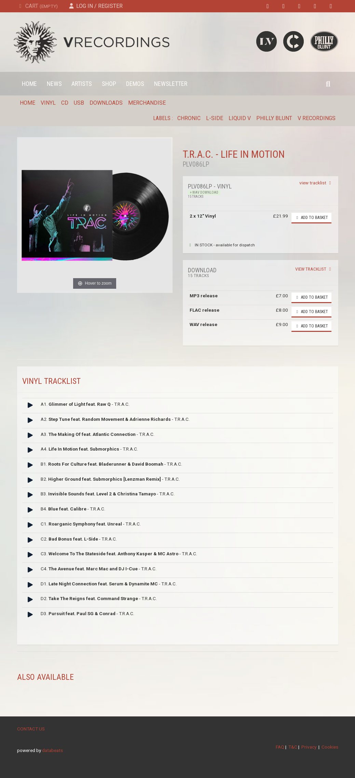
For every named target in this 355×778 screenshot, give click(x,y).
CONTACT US (31, 728)
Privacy (308, 747)
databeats (52, 750)
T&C (292, 747)
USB (79, 103)
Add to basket (311, 217)
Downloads (106, 103)
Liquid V (240, 118)
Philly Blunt (274, 118)
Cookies (330, 747)
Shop (109, 83)
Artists (81, 83)
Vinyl (48, 103)
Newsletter (170, 83)
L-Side (214, 118)
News (54, 83)
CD (64, 103)
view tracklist (316, 182)
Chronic (189, 118)
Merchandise (147, 103)
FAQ (280, 747)
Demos (135, 83)
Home (29, 83)
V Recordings (317, 118)
